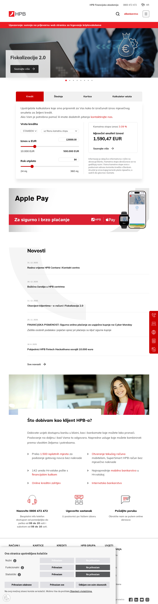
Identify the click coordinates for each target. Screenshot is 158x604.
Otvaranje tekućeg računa (108, 454)
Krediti (62, 545)
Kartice (87, 96)
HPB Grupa (88, 545)
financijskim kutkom (44, 474)
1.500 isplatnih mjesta (54, 454)
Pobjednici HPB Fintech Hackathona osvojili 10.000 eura (60, 349)
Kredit (29, 96)
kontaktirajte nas (101, 117)
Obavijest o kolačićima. (81, 591)
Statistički (10, 574)
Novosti (36, 250)
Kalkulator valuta (122, 96)
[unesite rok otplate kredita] (68, 160)
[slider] (34, 146)
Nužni (8, 560)
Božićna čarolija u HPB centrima (46, 286)
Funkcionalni (12, 567)
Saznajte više (24, 68)
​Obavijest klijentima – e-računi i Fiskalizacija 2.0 (55, 305)
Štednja (58, 96)
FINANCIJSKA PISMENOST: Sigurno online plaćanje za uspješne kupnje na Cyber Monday (79, 324)
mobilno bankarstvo (123, 470)
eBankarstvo (131, 13)
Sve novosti (36, 364)
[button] (66, 80)
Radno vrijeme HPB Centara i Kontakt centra (53, 267)
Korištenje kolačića (116, 599)
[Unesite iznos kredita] (68, 140)
